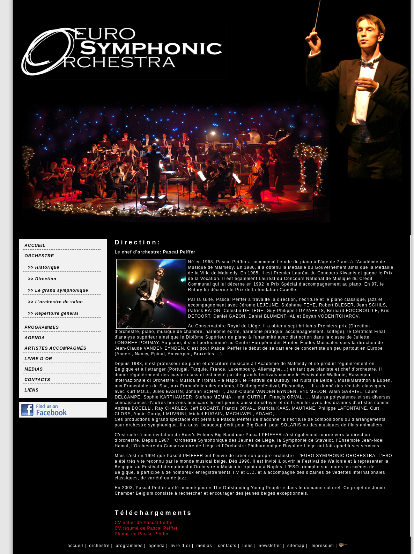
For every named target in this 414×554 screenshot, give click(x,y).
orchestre (99, 545)
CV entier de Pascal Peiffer (144, 522)
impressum (322, 545)
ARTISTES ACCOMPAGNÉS (55, 348)
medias (204, 545)
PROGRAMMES (41, 327)
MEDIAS (33, 369)
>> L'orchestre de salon (55, 301)
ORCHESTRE (39, 255)
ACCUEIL (34, 245)
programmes (129, 545)
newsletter (270, 545)
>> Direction (42, 278)
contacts (227, 545)
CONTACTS (37, 379)
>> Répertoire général (53, 313)
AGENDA (34, 337)
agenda (156, 545)
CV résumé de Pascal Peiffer (146, 528)
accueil (75, 545)
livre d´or (180, 545)
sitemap (296, 545)
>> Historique (43, 267)
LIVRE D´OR (38, 358)
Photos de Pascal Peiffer (141, 533)
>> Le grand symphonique (58, 290)
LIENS (31, 390)
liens (247, 545)
